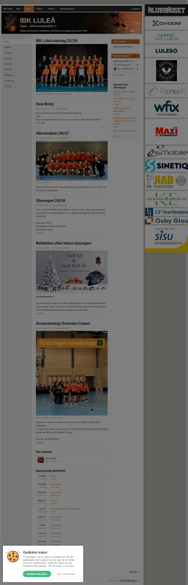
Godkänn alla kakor (37, 574)
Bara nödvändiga (66, 574)
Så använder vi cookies (61, 565)
